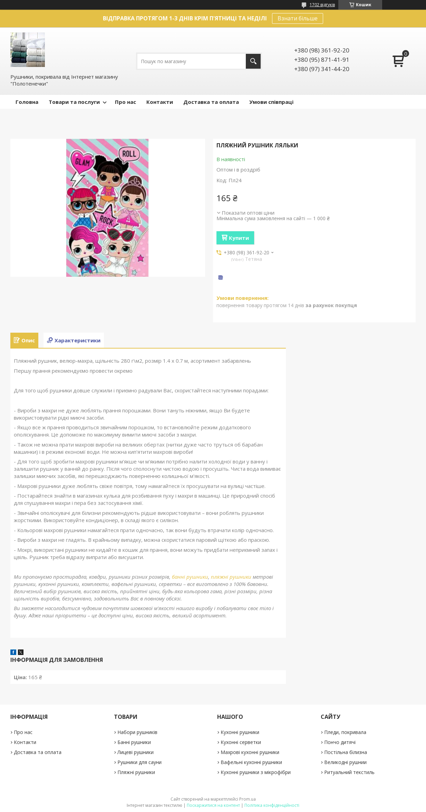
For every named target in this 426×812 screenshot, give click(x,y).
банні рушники (190, 576)
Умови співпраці (271, 101)
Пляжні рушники (136, 772)
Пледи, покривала (345, 732)
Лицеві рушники (135, 752)
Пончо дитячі (340, 742)
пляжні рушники (231, 576)
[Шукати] (253, 61)
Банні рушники (134, 742)
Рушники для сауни (139, 762)
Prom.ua (247, 799)
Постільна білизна (345, 752)
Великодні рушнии (345, 762)
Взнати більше (298, 18)
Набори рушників (137, 732)
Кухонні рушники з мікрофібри (256, 772)
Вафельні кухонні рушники (251, 762)
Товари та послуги (74, 101)
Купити (239, 237)
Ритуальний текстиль (349, 772)
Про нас (125, 101)
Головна (27, 101)
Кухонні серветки (241, 742)
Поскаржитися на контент (213, 805)
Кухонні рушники (240, 732)
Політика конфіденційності (271, 805)
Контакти (159, 101)
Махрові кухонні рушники (250, 752)
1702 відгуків (322, 5)
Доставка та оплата (211, 101)
